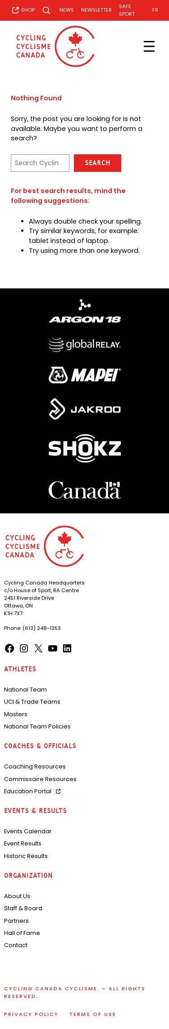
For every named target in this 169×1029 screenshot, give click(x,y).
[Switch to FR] (155, 10)
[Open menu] (149, 46)
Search (97, 163)
